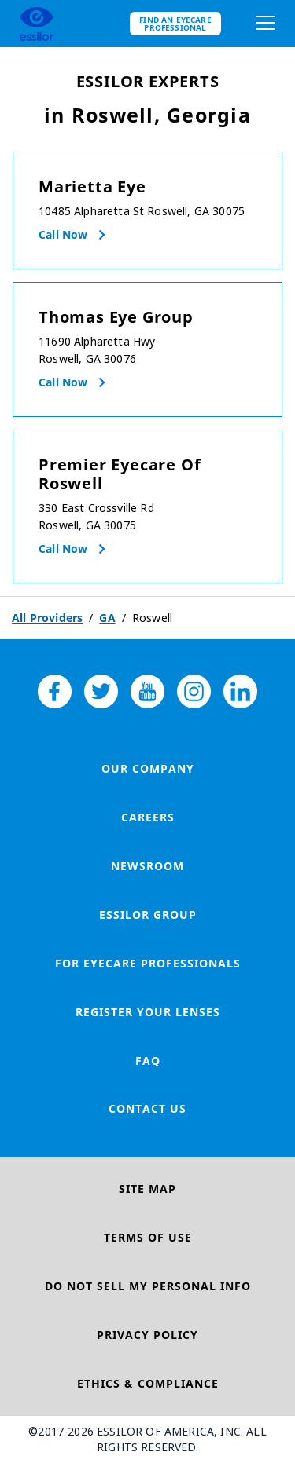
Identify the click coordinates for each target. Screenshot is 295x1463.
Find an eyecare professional (175, 23)
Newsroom (147, 865)
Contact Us (147, 1108)
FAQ (147, 1060)
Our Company (147, 768)
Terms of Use (148, 1237)
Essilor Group (148, 914)
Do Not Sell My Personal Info (148, 1285)
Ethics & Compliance (148, 1383)
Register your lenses (148, 1011)
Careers (148, 817)
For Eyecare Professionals (148, 963)
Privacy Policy (147, 1334)
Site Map (147, 1188)
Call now (63, 234)
